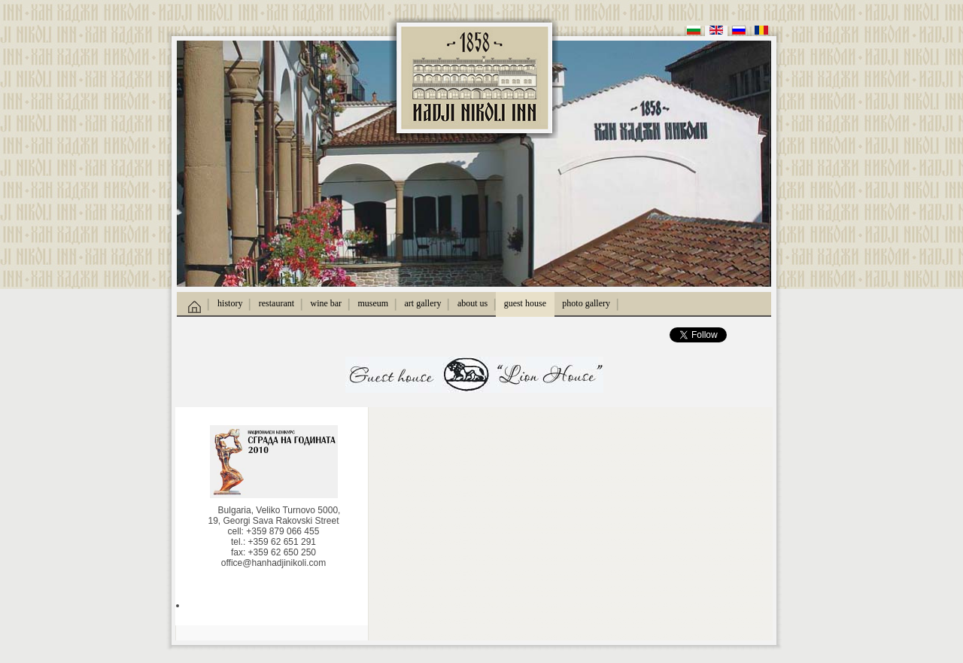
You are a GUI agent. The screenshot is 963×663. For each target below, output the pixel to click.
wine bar (326, 303)
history (229, 303)
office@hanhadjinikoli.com (273, 563)
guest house (525, 303)
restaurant (276, 303)
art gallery (423, 303)
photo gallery (586, 303)
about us (472, 303)
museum (373, 303)
